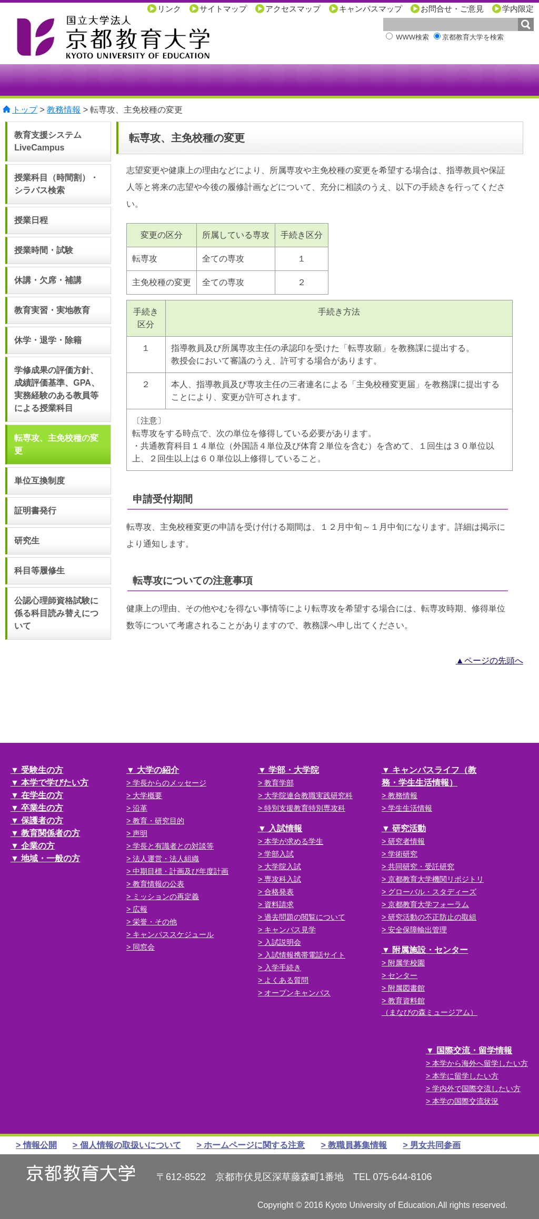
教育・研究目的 (158, 821)
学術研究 (402, 854)
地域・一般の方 (50, 858)
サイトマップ (223, 8)
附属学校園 (406, 963)
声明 (140, 833)
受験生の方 (42, 769)
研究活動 (409, 828)
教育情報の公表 (158, 884)
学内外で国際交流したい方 (476, 1088)
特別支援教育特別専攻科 (304, 808)
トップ (24, 109)
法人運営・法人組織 (166, 858)
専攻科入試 (282, 879)
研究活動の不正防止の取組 (432, 917)
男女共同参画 (435, 1145)
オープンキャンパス (297, 993)
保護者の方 (42, 820)
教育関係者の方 (50, 833)
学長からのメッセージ (169, 783)
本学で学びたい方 (54, 782)
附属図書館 (406, 988)
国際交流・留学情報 (474, 1050)
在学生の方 (42, 795)
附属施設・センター (430, 949)
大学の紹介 (158, 769)
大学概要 (147, 795)
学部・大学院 (293, 769)
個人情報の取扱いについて (130, 1145)
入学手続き (282, 967)
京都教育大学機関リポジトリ (436, 879)
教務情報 (64, 109)
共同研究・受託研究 (421, 866)
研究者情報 (406, 841)
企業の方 (38, 845)
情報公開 (40, 1145)
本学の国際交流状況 (465, 1101)
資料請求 (279, 904)
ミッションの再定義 (166, 896)
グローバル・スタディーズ (432, 892)
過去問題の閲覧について (304, 917)
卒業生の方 (42, 807)
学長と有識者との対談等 (173, 846)
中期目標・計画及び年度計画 (180, 871)
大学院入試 (282, 866)
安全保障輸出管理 (417, 929)
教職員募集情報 (357, 1145)
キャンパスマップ (370, 8)
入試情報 (285, 828)
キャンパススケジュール (173, 934)
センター (402, 975)
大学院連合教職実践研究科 (308, 795)
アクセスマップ (293, 8)
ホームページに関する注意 (254, 1145)
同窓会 (144, 947)
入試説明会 (282, 942)
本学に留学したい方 (465, 1076)
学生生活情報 (410, 808)
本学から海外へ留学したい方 (480, 1063)
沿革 (140, 808)
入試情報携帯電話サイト (304, 955)
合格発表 (279, 892)
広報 (140, 909)
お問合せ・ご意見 (452, 8)
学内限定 (518, 8)
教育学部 (279, 783)
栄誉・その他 (155, 922)
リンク (169, 8)
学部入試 (279, 854)
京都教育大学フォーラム (428, 904)
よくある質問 (286, 980)
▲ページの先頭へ (489, 660)
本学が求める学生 (293, 841)
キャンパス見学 (290, 929)
